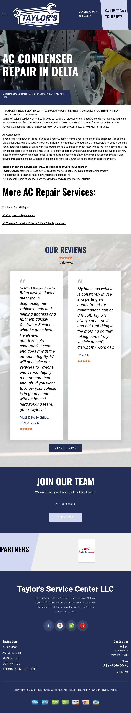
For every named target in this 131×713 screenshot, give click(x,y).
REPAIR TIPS (10, 658)
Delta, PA (50, 288)
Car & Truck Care (29, 288)
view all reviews (65, 448)
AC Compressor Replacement (18, 215)
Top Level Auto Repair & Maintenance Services (69, 110)
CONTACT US (11, 663)
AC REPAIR (103, 110)
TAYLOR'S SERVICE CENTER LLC (23, 110)
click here (65, 517)
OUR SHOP (9, 647)
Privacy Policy (109, 689)
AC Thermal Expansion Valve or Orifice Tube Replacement (34, 223)
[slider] (65, 257)
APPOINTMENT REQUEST (19, 669)
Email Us (123, 671)
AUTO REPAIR (11, 652)
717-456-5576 (113, 16)
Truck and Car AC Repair (15, 207)
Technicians (67, 503)
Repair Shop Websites (49, 689)
